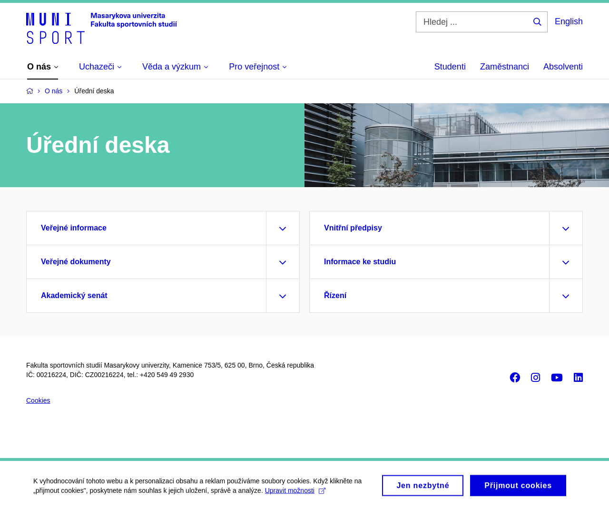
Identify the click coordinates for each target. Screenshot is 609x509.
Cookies (38, 400)
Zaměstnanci (504, 66)
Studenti (450, 66)
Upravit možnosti (295, 493)
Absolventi (563, 66)
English (569, 21)
